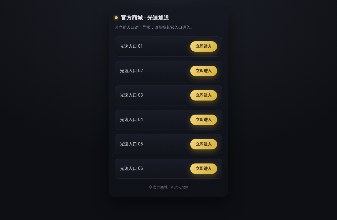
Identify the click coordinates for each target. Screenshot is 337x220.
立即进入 (204, 46)
